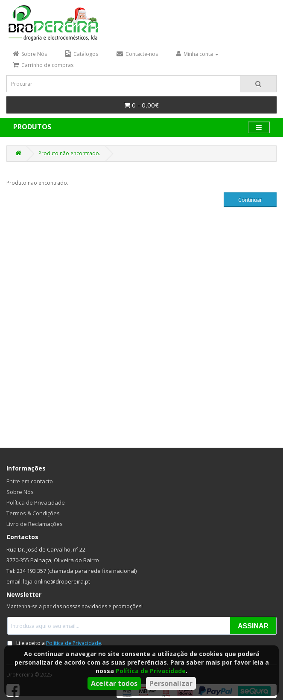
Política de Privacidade (151, 671)
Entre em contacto (29, 481)
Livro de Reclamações (34, 524)
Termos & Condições (33, 513)
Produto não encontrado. (69, 153)
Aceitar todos (114, 683)
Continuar (250, 199)
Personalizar (171, 683)
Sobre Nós (20, 492)
